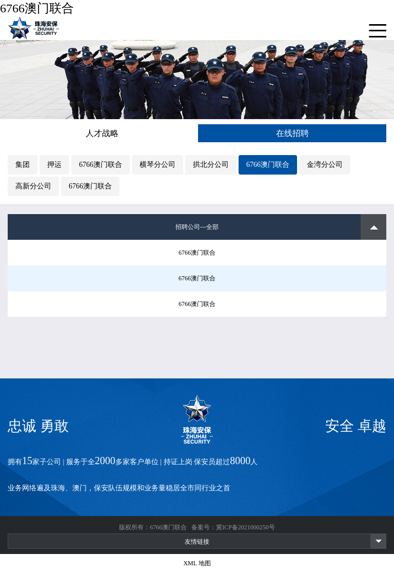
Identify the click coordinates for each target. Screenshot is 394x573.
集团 (22, 164)
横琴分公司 (157, 164)
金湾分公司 (325, 164)
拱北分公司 (211, 164)
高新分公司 (33, 186)
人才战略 (102, 133)
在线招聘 (292, 133)
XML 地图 (196, 563)
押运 (54, 164)
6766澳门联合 (37, 8)
